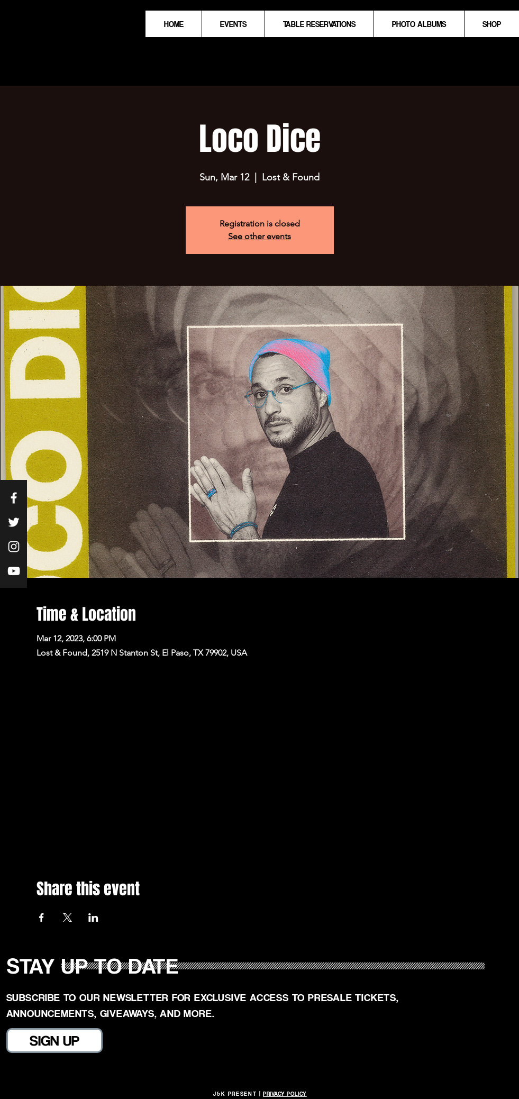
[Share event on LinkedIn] (93, 917)
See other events (259, 236)
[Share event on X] (67, 917)
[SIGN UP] (54, 1040)
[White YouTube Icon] (13, 571)
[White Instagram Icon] (13, 546)
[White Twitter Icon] (13, 522)
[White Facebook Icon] (13, 498)
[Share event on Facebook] (42, 917)
